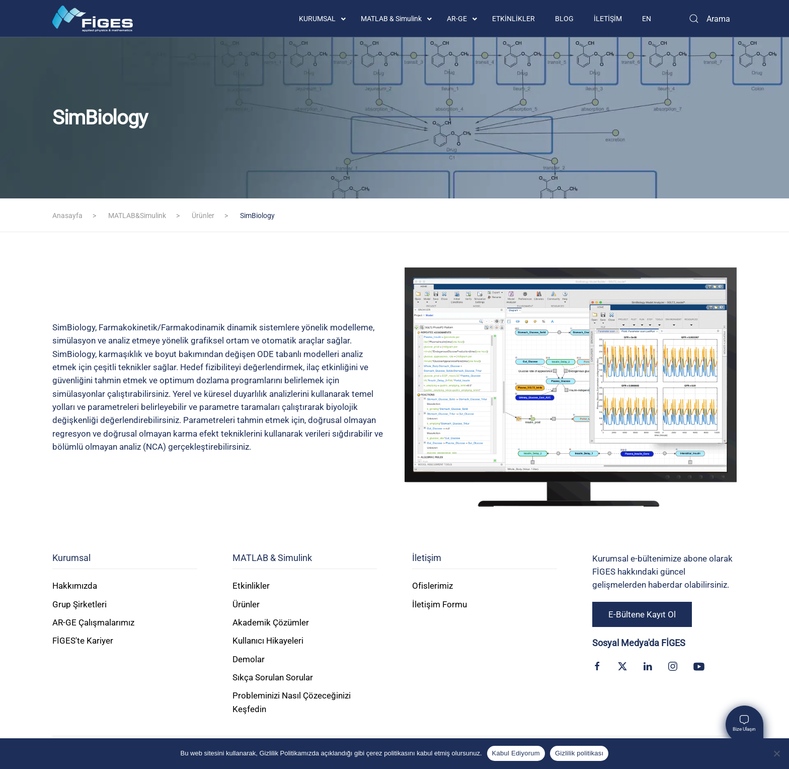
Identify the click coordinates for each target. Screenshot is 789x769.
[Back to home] (92, 18)
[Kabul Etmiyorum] (776, 753)
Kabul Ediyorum (516, 753)
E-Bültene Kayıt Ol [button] (642, 614)
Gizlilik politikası (579, 753)
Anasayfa (67, 216)
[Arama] (709, 18)
